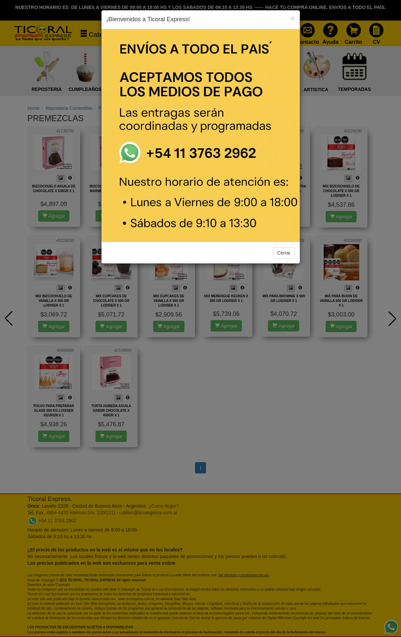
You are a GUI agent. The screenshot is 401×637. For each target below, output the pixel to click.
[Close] (293, 18)
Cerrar (284, 252)
